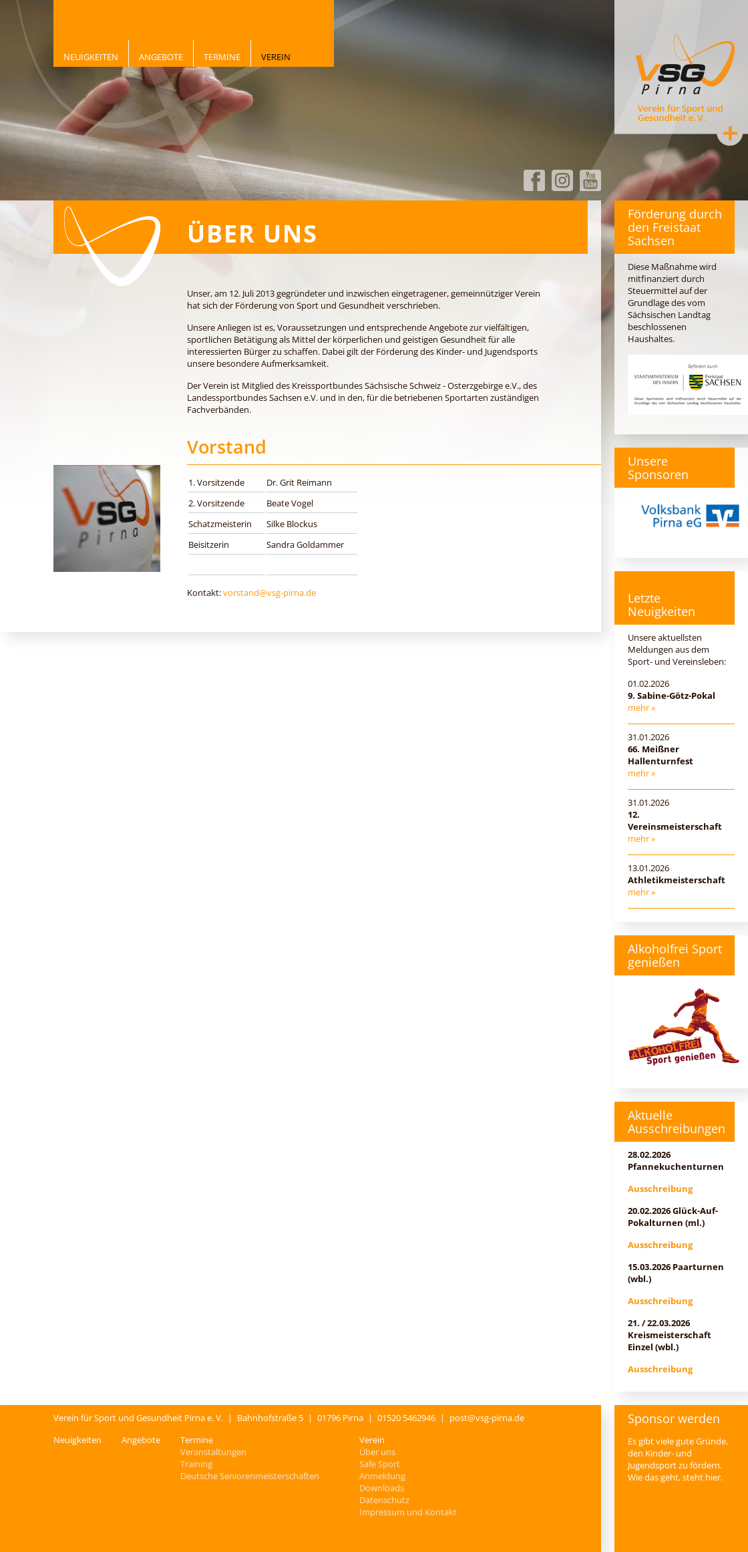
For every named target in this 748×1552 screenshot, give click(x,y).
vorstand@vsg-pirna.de (269, 593)
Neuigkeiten (90, 57)
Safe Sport (379, 1464)
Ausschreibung (660, 1189)
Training (196, 1464)
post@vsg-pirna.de (486, 1418)
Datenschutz (384, 1500)
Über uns (377, 1452)
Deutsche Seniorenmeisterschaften (249, 1476)
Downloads (381, 1488)
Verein (276, 57)
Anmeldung (382, 1476)
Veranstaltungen (213, 1452)
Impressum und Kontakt (408, 1512)
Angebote (161, 57)
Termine (222, 57)
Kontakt (730, 133)
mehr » (641, 708)
